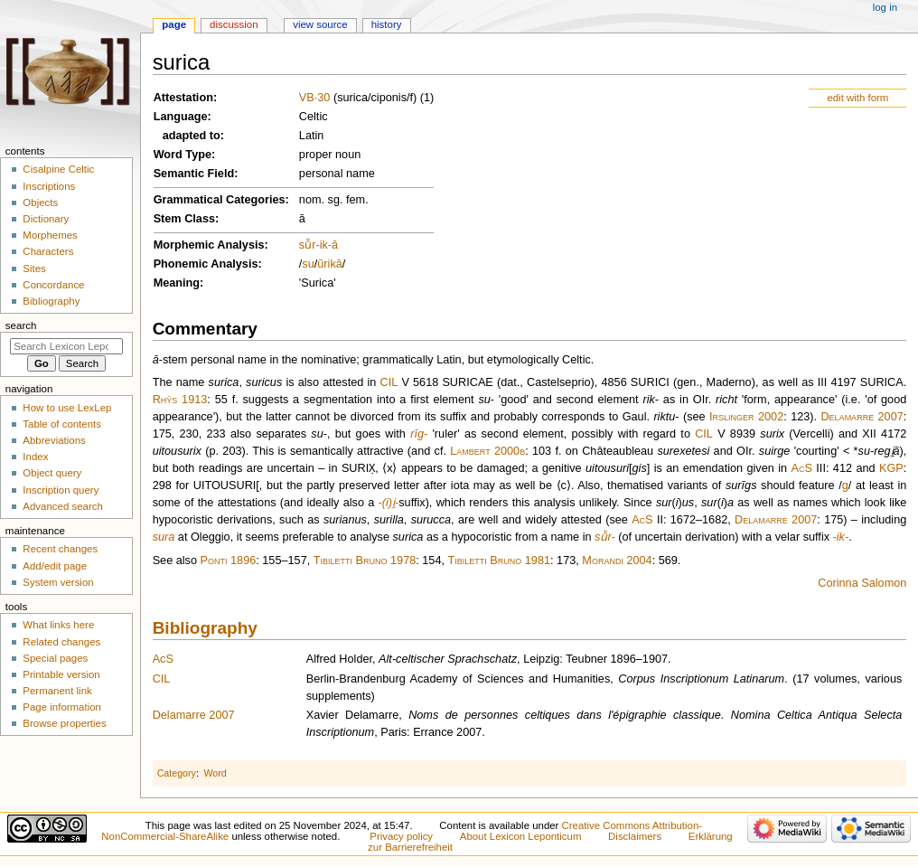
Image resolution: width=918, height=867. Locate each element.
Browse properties (64, 723)
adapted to (191, 135)
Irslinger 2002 (746, 416)
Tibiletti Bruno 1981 (499, 560)
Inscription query (60, 490)
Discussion (234, 24)
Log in (885, 7)
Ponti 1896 (229, 560)
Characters (48, 251)
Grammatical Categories (220, 199)
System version (58, 582)
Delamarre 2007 (861, 416)
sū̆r (307, 245)
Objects (40, 202)
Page (174, 24)
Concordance (53, 284)
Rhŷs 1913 (180, 399)
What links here (58, 624)
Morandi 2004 (616, 560)
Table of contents (62, 424)
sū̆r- (605, 537)
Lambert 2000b (487, 451)
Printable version (61, 674)
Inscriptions (49, 186)
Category (176, 773)
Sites (34, 268)
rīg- (418, 434)
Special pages (55, 658)
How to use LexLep (67, 407)
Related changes (61, 641)
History (386, 24)
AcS (802, 468)
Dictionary (46, 218)
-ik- (841, 537)
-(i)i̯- (389, 502)
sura (164, 537)
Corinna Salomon (862, 583)
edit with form (857, 97)
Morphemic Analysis (209, 245)
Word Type (182, 154)
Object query (52, 472)
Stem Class (184, 218)
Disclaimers (634, 836)
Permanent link (57, 690)
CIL (389, 382)
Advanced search (63, 506)
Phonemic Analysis (206, 264)
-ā (333, 245)
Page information (62, 707)
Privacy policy (401, 836)
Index (35, 456)
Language (181, 116)
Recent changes (60, 548)
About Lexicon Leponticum (521, 836)
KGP (891, 468)
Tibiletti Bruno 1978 (365, 560)
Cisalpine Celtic (58, 169)
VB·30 (315, 97)
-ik (321, 245)
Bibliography (205, 627)
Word (214, 773)
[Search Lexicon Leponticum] (66, 346)
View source (320, 24)
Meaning (177, 283)
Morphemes (50, 235)
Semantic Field (194, 173)
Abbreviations (54, 440)
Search (21, 325)
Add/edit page (55, 566)
